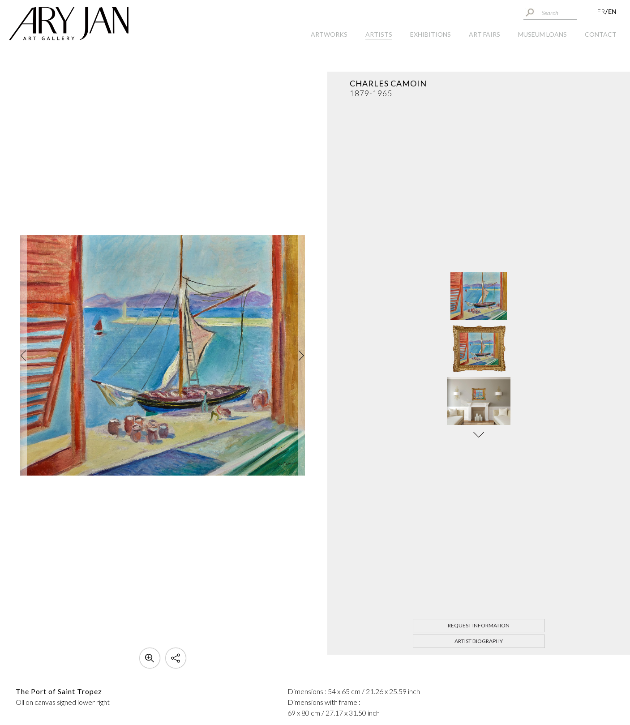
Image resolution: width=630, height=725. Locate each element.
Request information (479, 625)
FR (601, 11)
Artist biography (478, 641)
